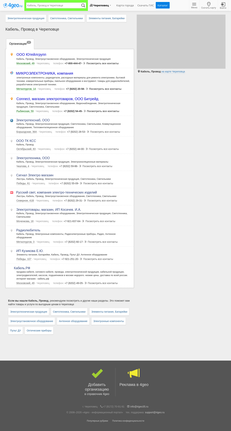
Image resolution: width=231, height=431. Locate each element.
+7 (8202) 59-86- (65, 166)
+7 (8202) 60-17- (70, 241)
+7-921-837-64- (68, 221)
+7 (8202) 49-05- (70, 283)
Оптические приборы (39, 330)
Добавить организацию (97, 382)
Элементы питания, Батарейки (109, 311)
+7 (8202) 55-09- (65, 183)
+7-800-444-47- (69, 63)
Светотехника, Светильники (69, 311)
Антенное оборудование (73, 321)
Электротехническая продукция (28, 311)
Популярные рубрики (97, 421)
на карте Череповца (173, 71)
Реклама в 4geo (134, 377)
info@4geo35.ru (139, 406)
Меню (194, 6)
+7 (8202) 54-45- (69, 111)
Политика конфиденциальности (128, 421)
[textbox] (54, 5)
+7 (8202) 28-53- (72, 131)
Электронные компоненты (108, 321)
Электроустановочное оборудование (31, 321)
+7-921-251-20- (66, 259)
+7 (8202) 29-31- (69, 200)
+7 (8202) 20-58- (71, 88)
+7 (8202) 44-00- (71, 149)
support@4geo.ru (154, 412)
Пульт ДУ (15, 330)
